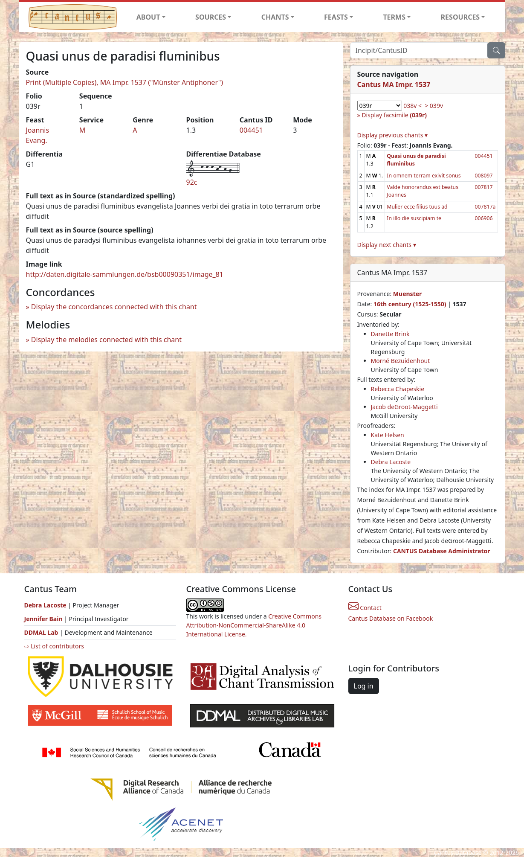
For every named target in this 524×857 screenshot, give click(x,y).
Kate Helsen (387, 435)
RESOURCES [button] (460, 17)
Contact (365, 608)
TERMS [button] (394, 17)
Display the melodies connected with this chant (106, 339)
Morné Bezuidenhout (400, 361)
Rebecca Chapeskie (398, 389)
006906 (484, 218)
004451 (251, 130)
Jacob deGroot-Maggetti (404, 407)
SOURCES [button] (210, 17)
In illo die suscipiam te (414, 218)
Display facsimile (394, 115)
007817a (485, 206)
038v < (412, 106)
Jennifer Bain (44, 619)
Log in (363, 686)
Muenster (407, 294)
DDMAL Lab (41, 632)
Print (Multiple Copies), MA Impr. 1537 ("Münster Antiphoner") (124, 82)
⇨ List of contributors (54, 646)
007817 (484, 187)
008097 (484, 175)
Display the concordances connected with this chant (114, 306)
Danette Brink (390, 334)
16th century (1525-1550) (409, 304)
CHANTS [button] (275, 17)
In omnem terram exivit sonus (423, 175)
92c (191, 182)
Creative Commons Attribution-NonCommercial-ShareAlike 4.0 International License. (254, 625)
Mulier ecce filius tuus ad (417, 206)
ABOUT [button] (148, 17)
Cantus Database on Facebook (390, 618)
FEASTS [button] (336, 17)
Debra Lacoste (391, 462)
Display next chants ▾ (386, 245)
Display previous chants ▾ (392, 135)
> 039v (434, 106)
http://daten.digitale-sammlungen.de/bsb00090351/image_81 (124, 274)
